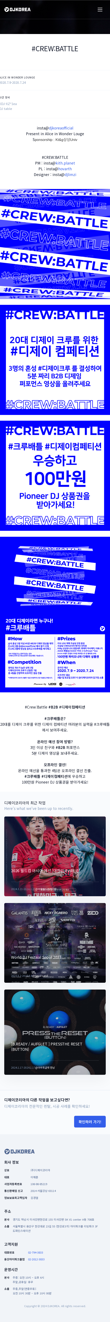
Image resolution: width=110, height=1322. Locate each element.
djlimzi (70, 174)
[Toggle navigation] (100, 10)
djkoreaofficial (61, 128)
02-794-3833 (35, 1252)
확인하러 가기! (90, 1121)
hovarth (65, 168)
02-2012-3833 (36, 1259)
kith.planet (65, 163)
